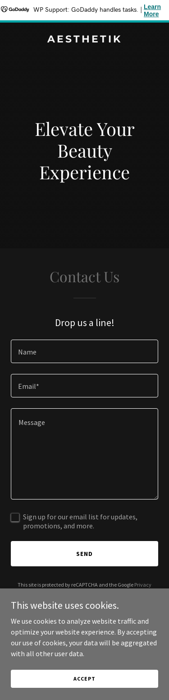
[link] (84, 39)
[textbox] (84, 351)
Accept (84, 678)
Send (84, 554)
